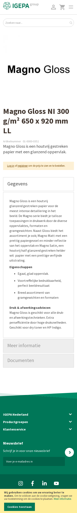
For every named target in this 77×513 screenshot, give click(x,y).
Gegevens (17, 183)
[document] (38, 501)
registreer (23, 165)
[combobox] (38, 23)
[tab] (38, 184)
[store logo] (21, 5)
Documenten (20, 360)
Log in (10, 165)
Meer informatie (62, 499)
